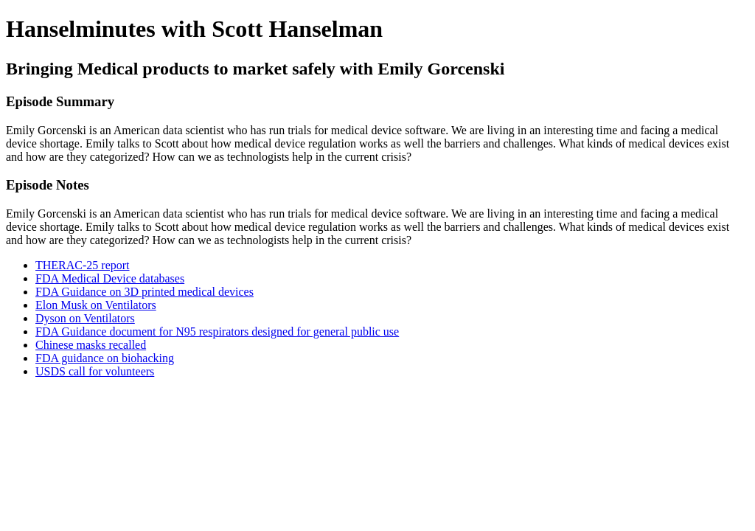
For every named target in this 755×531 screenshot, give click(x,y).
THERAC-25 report (82, 265)
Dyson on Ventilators (85, 318)
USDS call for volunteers (94, 371)
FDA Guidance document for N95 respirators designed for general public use (217, 331)
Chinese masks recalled (90, 345)
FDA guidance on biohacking (104, 358)
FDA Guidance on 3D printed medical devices (144, 291)
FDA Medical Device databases (109, 278)
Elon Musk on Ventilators (95, 305)
